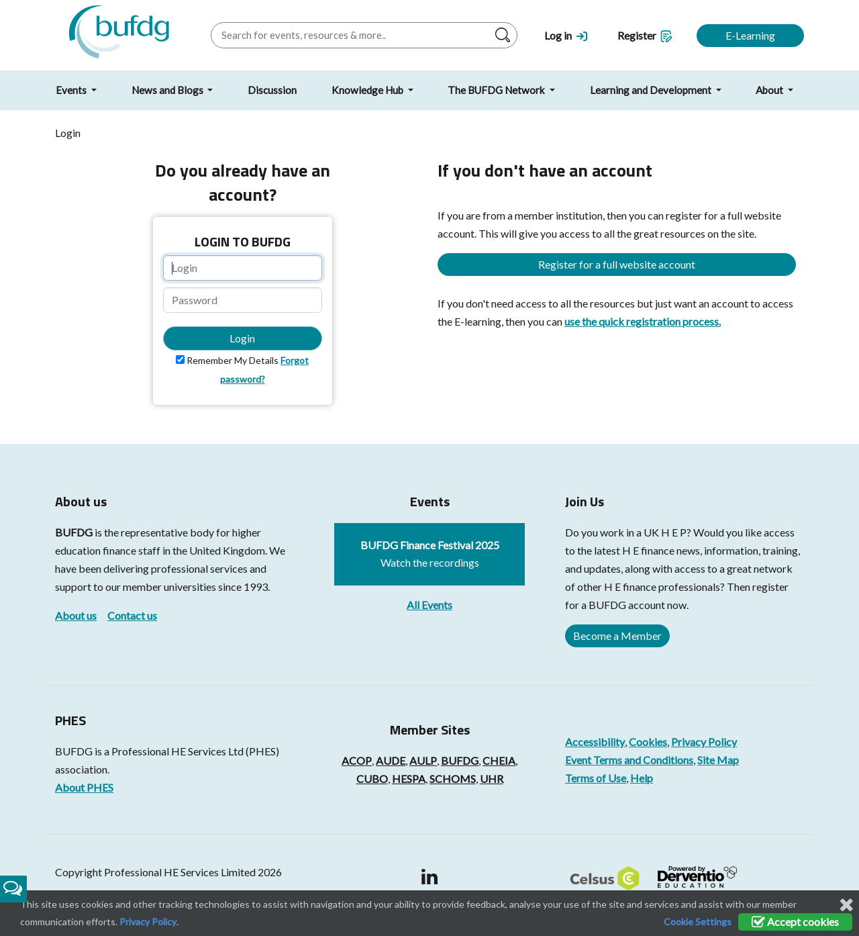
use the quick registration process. (642, 321)
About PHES (84, 787)
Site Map (718, 759)
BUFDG (74, 532)
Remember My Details (233, 360)
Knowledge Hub (368, 90)
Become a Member (617, 635)
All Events (429, 604)
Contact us (132, 615)
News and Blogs (168, 90)
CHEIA (499, 760)
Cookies (648, 741)
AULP (423, 760)
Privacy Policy (704, 741)
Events (72, 90)
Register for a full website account (616, 264)
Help (641, 777)
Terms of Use (595, 777)
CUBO (372, 778)
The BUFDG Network (497, 90)
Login (242, 338)
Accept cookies (795, 921)
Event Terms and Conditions (629, 759)
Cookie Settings (697, 921)
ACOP (357, 760)
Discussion (272, 90)
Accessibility (595, 741)
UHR (491, 778)
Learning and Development (651, 90)
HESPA (408, 778)
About (770, 90)
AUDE (390, 760)
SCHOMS (453, 778)
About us (76, 615)
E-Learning (750, 35)
